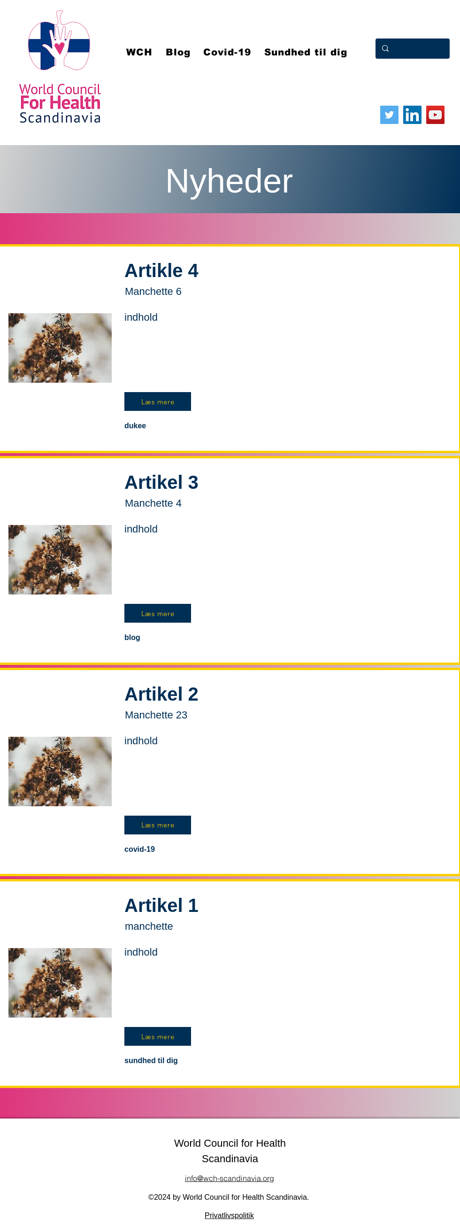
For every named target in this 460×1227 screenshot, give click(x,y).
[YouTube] (435, 115)
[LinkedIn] (412, 115)
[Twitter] (389, 115)
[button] (228, 52)
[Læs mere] (157, 401)
